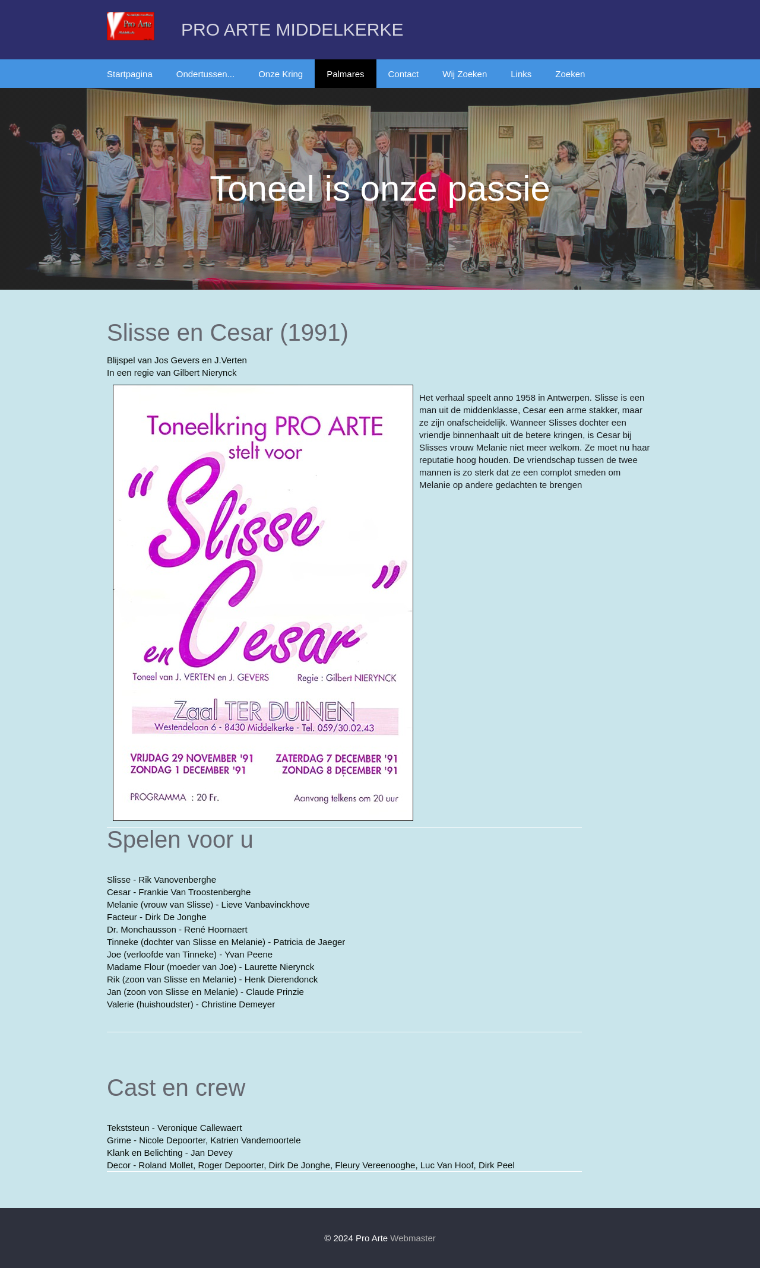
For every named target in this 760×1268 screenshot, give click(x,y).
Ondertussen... (205, 74)
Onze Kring (280, 74)
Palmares (345, 74)
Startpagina (130, 74)
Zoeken (570, 74)
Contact (403, 74)
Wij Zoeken (464, 74)
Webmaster (412, 1238)
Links (521, 74)
